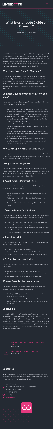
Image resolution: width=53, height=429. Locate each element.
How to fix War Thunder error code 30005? (25, 351)
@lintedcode (10, 397)
